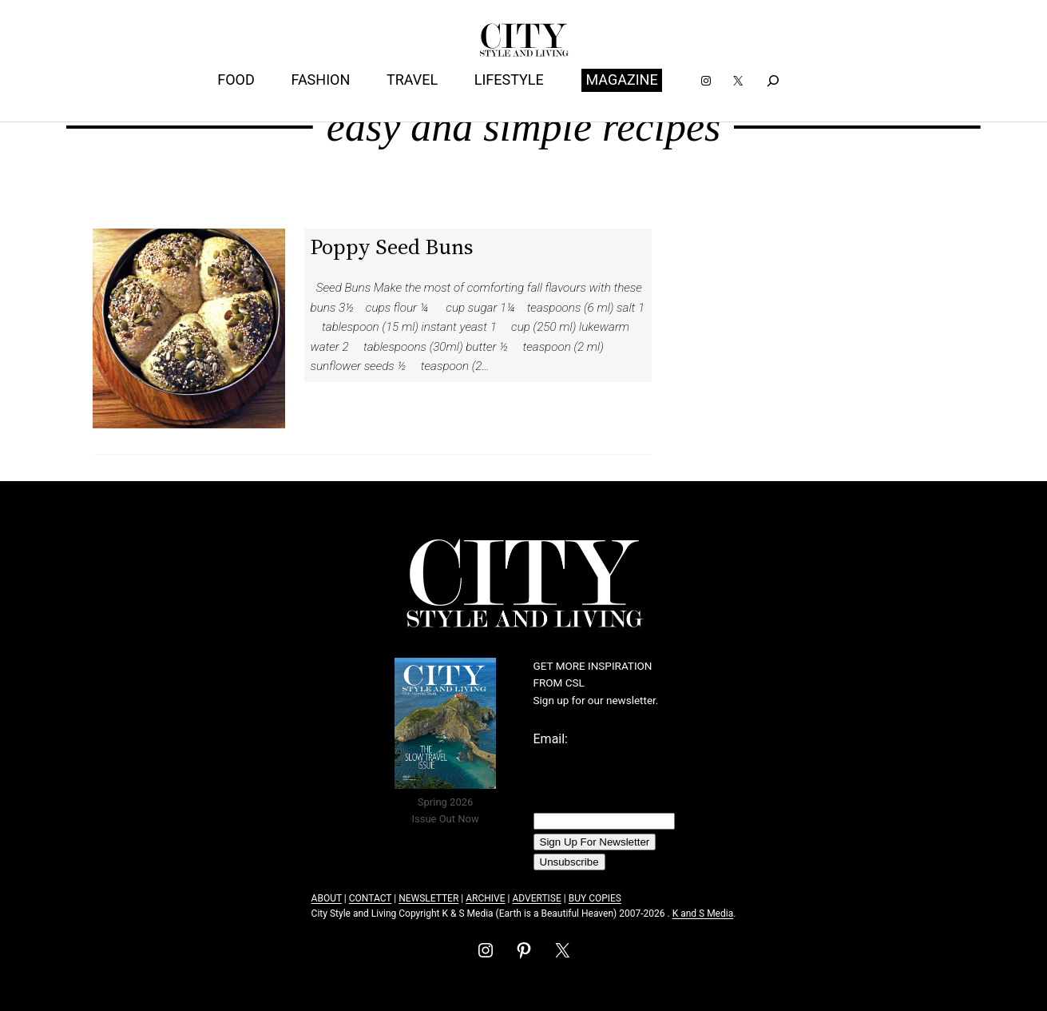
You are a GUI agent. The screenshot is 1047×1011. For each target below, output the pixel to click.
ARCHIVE (485, 898)
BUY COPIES (595, 898)
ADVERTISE (536, 898)
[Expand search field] (772, 80)
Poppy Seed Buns (392, 246)
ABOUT (326, 898)
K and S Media (703, 913)
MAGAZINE (621, 79)
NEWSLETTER (428, 898)
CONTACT (370, 898)
